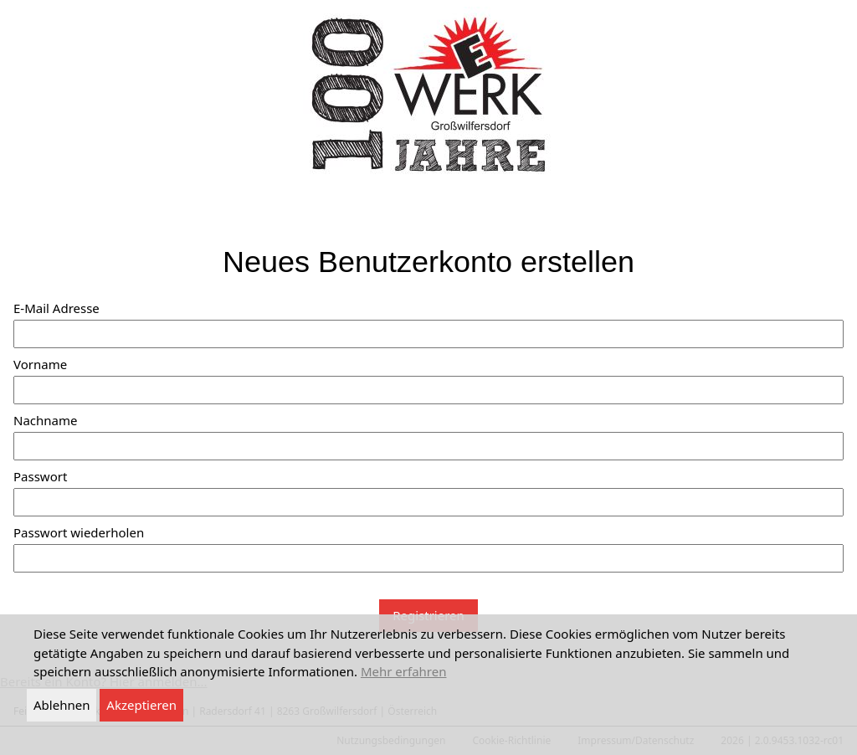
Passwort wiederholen (78, 532)
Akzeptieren (141, 704)
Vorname (40, 364)
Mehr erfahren (404, 671)
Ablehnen (61, 704)
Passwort (40, 476)
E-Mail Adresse (56, 308)
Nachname (45, 420)
